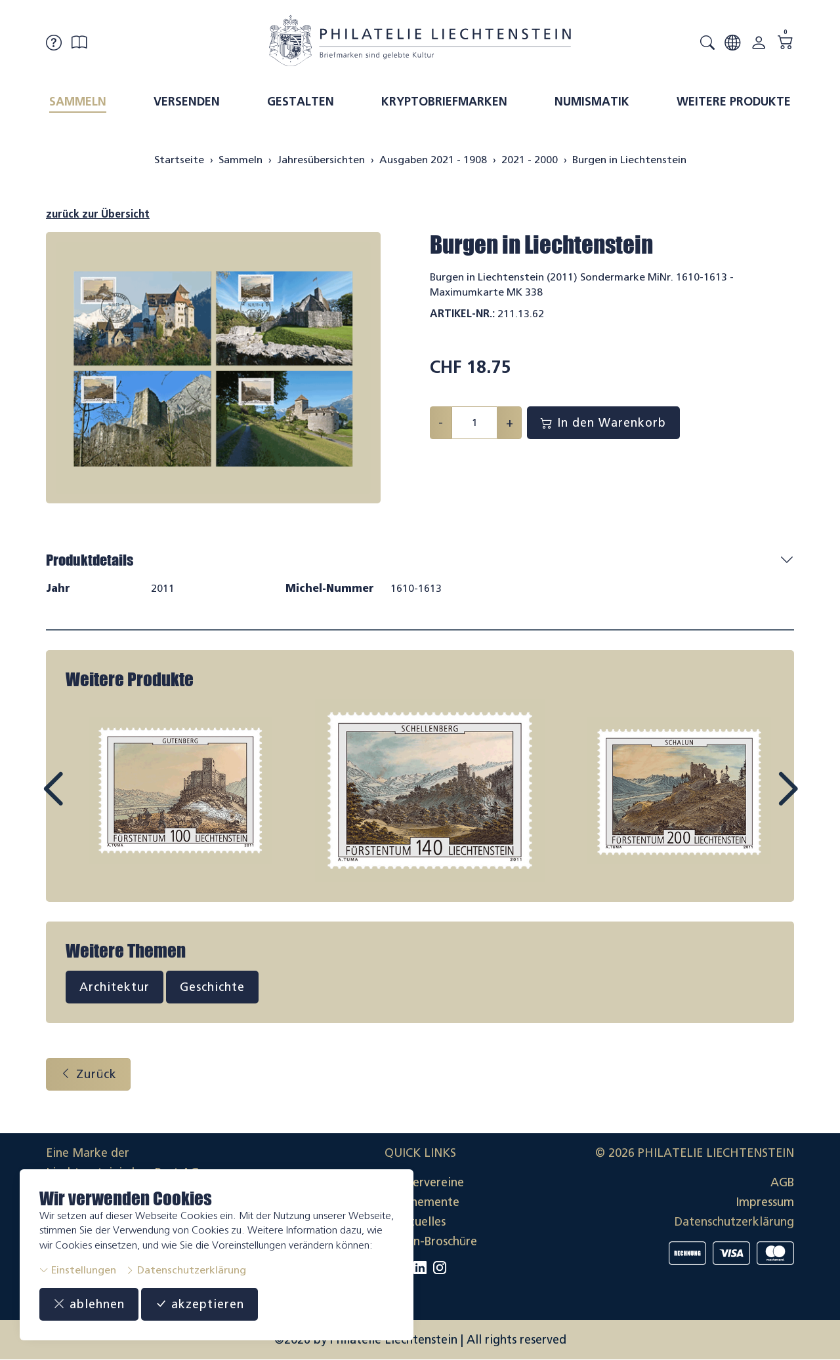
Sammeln (77, 101)
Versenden (187, 101)
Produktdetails (89, 560)
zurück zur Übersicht (98, 214)
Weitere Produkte (734, 101)
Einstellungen (77, 1270)
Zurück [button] (88, 1074)
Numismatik (592, 101)
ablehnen (89, 1304)
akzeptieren (199, 1304)
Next (757, 800)
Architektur (114, 987)
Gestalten (300, 101)
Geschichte (212, 987)
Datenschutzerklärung (185, 1270)
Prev (82, 800)
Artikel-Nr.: (462, 313)
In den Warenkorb (603, 423)
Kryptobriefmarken (444, 101)
